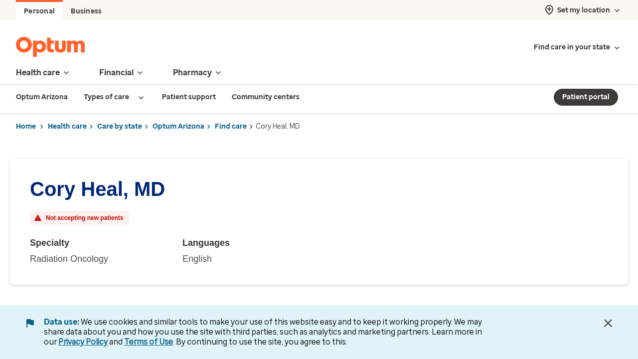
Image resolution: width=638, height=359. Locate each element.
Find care (231, 126)
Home (26, 126)
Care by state (119, 126)
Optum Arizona (178, 126)
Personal (39, 11)
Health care (67, 126)
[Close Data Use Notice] (608, 323)
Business (86, 11)
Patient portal (586, 97)
